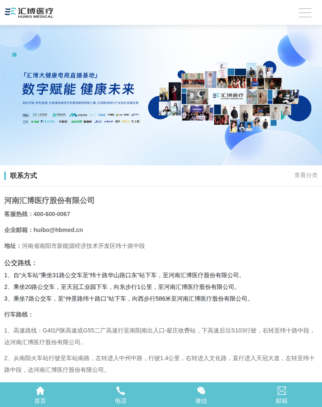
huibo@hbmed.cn (58, 230)
